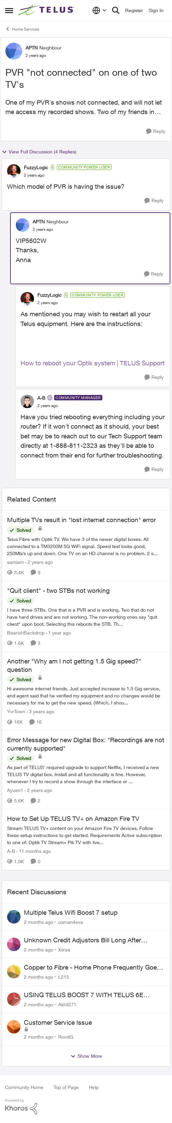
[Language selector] (99, 10)
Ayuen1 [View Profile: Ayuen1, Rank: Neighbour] (15, 790)
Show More (86, 1056)
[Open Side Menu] (9, 10)
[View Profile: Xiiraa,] (14, 944)
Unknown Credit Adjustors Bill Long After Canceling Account (82, 940)
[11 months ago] (33, 851)
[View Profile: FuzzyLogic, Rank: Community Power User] (14, 171)
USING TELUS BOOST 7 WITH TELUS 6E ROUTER (83, 995)
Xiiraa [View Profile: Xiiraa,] (64, 949)
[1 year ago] (58, 632)
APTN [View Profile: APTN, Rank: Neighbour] (32, 47)
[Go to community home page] (47, 10)
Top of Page (66, 1087)
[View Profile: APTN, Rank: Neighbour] (13, 51)
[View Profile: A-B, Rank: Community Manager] (27, 401)
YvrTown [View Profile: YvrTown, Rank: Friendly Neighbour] (16, 711)
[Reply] (156, 131)
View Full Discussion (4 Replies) (39, 152)
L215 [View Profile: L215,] (63, 977)
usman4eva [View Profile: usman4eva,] (70, 922)
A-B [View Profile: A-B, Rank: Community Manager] (41, 398)
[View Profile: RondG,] (14, 1027)
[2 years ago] (39, 562)
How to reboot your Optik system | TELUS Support (93, 363)
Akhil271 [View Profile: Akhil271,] (67, 1004)
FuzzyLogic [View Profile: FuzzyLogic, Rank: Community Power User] (36, 167)
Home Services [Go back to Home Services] (22, 29)
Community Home (24, 1087)
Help (94, 1087)
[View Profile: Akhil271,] (14, 999)
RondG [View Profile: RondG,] (65, 1037)
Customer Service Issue (58, 1022)
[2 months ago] (38, 922)
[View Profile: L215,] (14, 971)
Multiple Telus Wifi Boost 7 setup (70, 912)
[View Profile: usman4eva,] (14, 916)
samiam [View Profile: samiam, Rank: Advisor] (15, 562)
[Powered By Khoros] (86, 1107)
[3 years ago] (40, 711)
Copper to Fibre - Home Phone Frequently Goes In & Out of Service (92, 968)
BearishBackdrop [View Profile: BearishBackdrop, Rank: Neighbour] (25, 633)
